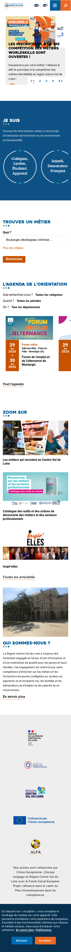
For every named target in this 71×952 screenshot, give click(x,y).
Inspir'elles (10, 566)
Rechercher (14, 259)
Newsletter (37, 5)
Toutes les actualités (19, 577)
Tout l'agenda (13, 384)
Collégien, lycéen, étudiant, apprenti (20, 166)
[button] (31, 81)
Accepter (45, 940)
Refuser (21, 940)
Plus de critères (13, 248)
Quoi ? (7, 232)
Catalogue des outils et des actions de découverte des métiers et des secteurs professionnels (30, 515)
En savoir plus (14, 696)
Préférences (44, 929)
